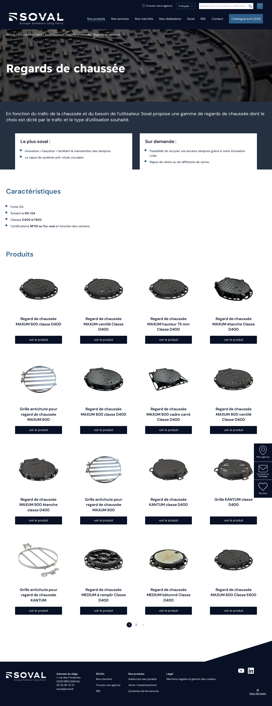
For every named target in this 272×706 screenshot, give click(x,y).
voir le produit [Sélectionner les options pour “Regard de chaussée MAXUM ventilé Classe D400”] (103, 340)
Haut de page (257, 692)
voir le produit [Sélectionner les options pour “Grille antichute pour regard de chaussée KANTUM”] (38, 611)
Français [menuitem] (184, 6)
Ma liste (262, 488)
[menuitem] (185, 6)
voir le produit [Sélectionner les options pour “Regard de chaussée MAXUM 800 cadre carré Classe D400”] (168, 430)
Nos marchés (144, 19)
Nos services (120, 19)
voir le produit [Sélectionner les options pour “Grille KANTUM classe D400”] (233, 520)
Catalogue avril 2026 (246, 19)
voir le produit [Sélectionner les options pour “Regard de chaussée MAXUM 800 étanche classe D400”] (38, 520)
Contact (217, 19)
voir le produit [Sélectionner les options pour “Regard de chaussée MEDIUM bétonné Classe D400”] (168, 611)
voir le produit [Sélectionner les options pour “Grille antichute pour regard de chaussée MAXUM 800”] (103, 520)
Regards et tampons (78, 34)
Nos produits (96, 19)
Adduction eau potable (142, 679)
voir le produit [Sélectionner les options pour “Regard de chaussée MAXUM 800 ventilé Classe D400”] (233, 430)
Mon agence (262, 452)
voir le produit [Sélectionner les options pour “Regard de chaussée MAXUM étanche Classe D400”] (233, 340)
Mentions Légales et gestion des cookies (191, 679)
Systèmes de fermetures (143, 691)
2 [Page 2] (136, 625)
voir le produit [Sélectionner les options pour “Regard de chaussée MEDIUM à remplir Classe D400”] (103, 611)
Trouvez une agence (108, 685)
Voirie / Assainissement (50, 34)
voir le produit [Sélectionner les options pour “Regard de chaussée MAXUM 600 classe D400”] (38, 340)
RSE (203, 19)
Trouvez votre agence (157, 6)
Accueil (10, 34)
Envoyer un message (263, 471)
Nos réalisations (170, 19)
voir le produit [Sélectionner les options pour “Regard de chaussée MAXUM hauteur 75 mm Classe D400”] (168, 340)
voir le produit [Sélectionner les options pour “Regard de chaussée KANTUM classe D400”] (168, 520)
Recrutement (104, 679)
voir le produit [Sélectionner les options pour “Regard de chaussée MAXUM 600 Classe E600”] (233, 611)
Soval (190, 19)
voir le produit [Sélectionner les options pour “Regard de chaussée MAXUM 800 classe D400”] (103, 430)
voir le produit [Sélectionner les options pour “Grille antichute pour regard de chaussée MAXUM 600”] (38, 430)
